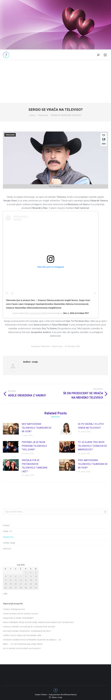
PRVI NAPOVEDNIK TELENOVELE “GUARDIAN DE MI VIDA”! (93, 464)
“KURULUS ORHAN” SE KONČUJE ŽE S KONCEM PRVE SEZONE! (29, 626)
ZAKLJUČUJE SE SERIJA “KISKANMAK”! (18, 618)
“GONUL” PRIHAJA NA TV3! (14, 609)
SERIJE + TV (7, 531)
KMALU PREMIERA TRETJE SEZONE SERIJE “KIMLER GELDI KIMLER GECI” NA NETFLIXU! (38, 622)
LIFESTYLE (7, 548)
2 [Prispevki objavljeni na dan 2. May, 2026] (30, 572)
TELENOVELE (8, 537)
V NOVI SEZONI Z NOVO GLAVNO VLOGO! (20, 613)
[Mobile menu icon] (105, 55)
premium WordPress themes (65, 694)
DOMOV (6, 525)
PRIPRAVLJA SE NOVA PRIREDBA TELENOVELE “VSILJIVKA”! (34, 446)
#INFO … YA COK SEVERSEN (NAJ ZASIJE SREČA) (22, 644)
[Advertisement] (55, 81)
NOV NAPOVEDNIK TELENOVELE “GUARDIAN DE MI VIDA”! (36, 428)
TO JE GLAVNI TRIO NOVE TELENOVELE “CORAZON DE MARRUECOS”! (92, 446)
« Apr (5, 593)
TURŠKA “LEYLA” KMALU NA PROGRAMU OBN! (22, 635)
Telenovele (10, 135)
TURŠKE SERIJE (9, 543)
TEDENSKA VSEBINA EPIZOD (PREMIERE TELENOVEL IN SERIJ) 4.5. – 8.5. (32, 639)
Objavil (57, 346)
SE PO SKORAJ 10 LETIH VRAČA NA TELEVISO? (91, 426)
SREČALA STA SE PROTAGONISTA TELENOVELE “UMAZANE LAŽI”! (34, 466)
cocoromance (35, 313)
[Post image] (11, 429)
